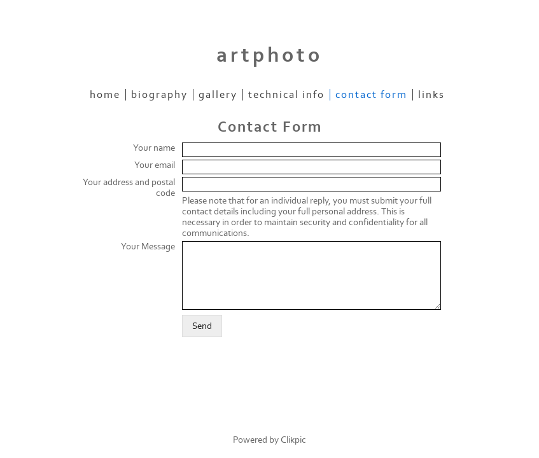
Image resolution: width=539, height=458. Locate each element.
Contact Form (371, 95)
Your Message (148, 246)
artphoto (269, 55)
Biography (159, 95)
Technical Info (286, 95)
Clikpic (293, 439)
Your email (154, 165)
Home (105, 95)
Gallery (218, 95)
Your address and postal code (129, 187)
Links (431, 95)
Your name (154, 147)
